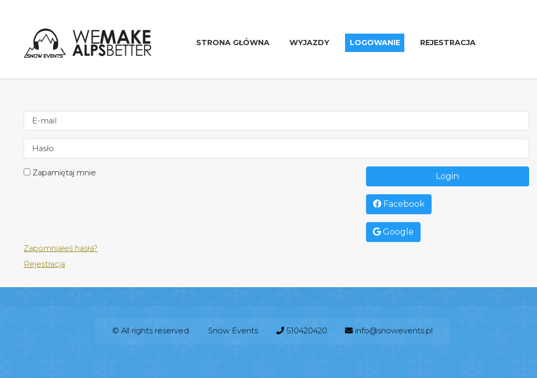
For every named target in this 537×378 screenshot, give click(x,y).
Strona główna (233, 43)
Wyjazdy (309, 43)
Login (447, 176)
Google (393, 232)
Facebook (399, 204)
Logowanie (375, 43)
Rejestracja (448, 43)
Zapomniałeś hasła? (61, 248)
